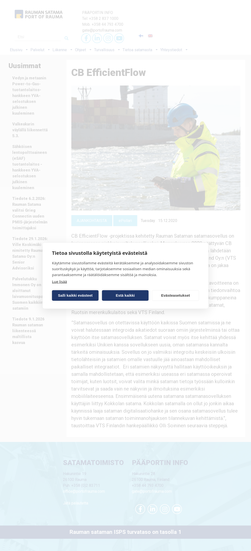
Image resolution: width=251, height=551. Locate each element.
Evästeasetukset (175, 295)
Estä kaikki (125, 295)
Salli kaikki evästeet (75, 295)
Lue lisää (59, 281)
